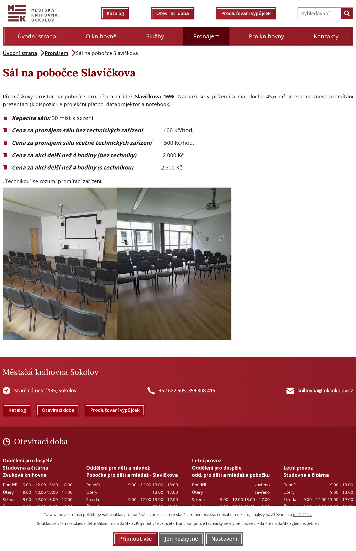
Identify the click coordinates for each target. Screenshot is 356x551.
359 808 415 (201, 390)
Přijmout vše (131, 538)
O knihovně (101, 36)
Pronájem (206, 36)
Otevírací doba (175, 13)
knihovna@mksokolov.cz (325, 390)
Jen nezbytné (181, 538)
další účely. (302, 514)
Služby (155, 36)
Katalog (119, 13)
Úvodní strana (37, 36)
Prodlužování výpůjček (250, 13)
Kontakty (326, 36)
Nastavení (228, 538)
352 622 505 (172, 390)
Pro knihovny (266, 36)
